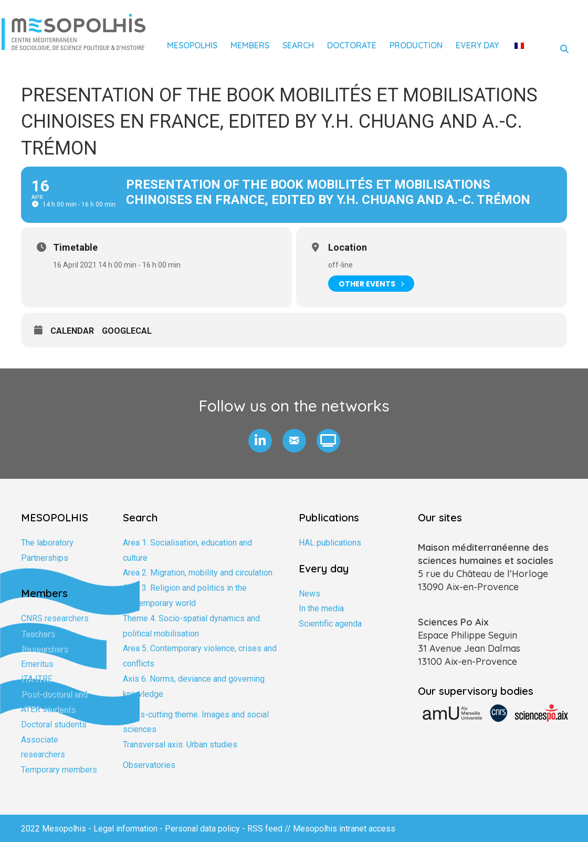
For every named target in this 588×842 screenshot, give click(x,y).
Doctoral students (54, 725)
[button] (260, 441)
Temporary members (59, 770)
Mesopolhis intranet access (344, 829)
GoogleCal (127, 331)
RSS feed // (270, 829)
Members (249, 45)
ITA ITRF (36, 679)
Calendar (72, 331)
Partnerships (44, 558)
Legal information (125, 829)
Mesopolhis (192, 45)
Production (416, 45)
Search (298, 45)
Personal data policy (202, 829)
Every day (477, 45)
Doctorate (351, 45)
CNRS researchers (55, 618)
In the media (321, 608)
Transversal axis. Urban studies (180, 744)
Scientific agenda (330, 624)
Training (35, 573)
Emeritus (37, 664)
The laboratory (47, 543)
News (309, 594)
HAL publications (330, 543)
